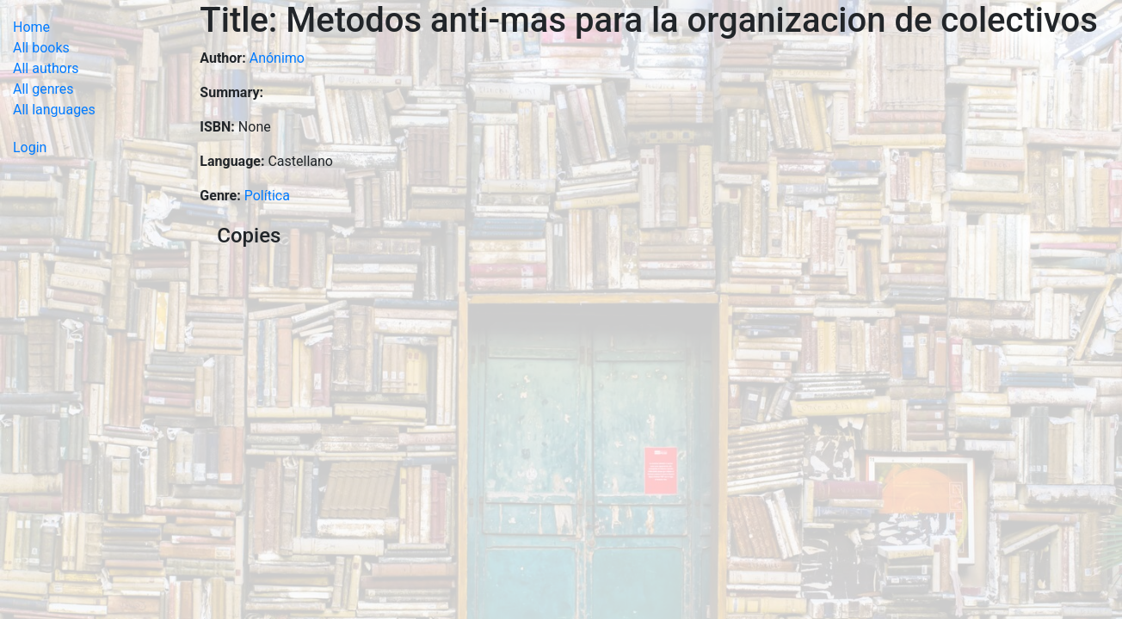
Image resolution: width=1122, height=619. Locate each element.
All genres (43, 89)
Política (267, 195)
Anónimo (277, 58)
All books (41, 48)
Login (29, 147)
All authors (46, 68)
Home (31, 27)
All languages (54, 109)
